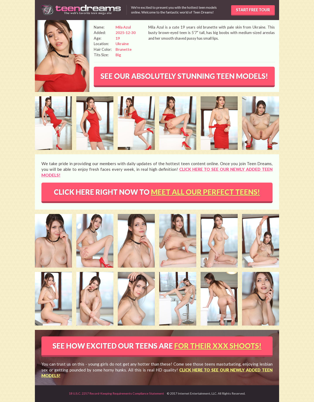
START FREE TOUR (253, 9)
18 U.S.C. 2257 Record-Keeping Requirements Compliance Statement (116, 393)
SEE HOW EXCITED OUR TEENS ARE (157, 345)
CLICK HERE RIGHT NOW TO (157, 192)
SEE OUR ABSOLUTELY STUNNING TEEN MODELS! (184, 76)
